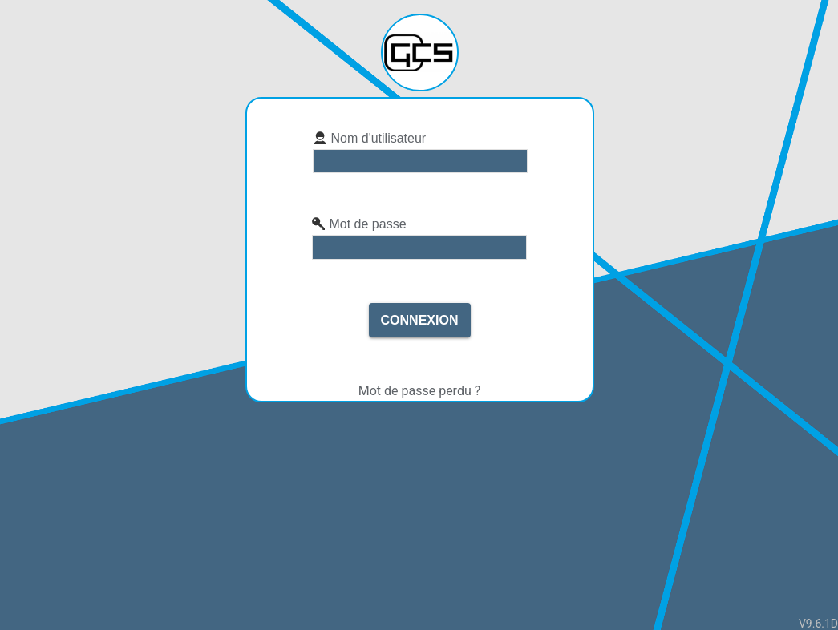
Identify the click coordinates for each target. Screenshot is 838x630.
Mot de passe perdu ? (419, 390)
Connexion (420, 320)
